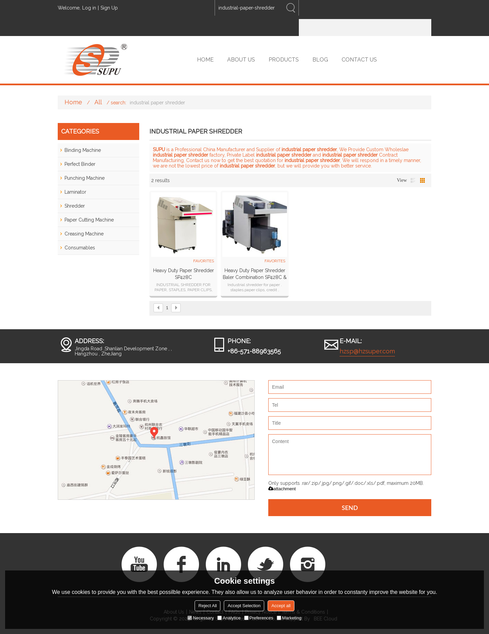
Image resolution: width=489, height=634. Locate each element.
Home (73, 102)
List (413, 180)
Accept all (280, 605)
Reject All (207, 605)
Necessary (200, 617)
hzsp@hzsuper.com (367, 351)
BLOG (320, 59)
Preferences (258, 617)
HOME (205, 59)
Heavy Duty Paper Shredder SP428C (183, 274)
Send (350, 507)
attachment (282, 488)
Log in (89, 8)
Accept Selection (244, 605)
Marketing (289, 617)
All (98, 102)
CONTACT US (359, 59)
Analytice (229, 617)
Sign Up (109, 8)
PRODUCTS (284, 59)
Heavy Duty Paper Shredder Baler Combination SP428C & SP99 (255, 274)
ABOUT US (241, 59)
